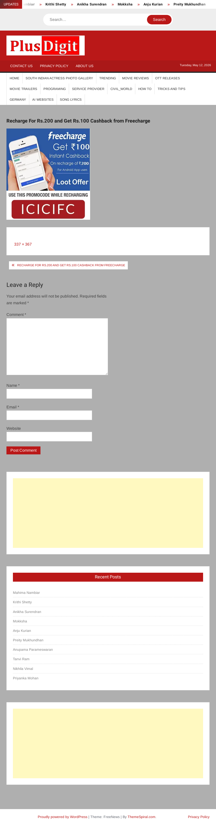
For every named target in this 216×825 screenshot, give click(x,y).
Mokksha (125, 4)
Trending (107, 78)
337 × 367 (23, 244)
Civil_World (121, 89)
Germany (18, 99)
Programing (54, 89)
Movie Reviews (135, 78)
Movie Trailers (23, 89)
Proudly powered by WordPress (62, 817)
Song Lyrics (71, 99)
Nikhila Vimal (23, 669)
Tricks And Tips (171, 89)
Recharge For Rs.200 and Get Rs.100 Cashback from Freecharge (71, 265)
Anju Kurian (153, 4)
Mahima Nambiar (26, 593)
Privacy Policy (54, 66)
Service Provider (88, 89)
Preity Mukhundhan (190, 4)
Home (14, 78)
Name (13, 385)
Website (13, 428)
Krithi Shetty (55, 4)
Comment (16, 314)
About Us (84, 66)
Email (12, 407)
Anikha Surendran (92, 4)
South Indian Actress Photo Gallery (59, 78)
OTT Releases (167, 78)
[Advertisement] (108, 513)
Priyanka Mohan (25, 678)
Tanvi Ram (21, 659)
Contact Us (21, 66)
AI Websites (43, 99)
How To (144, 89)
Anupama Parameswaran (33, 649)
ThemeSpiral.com (141, 817)
